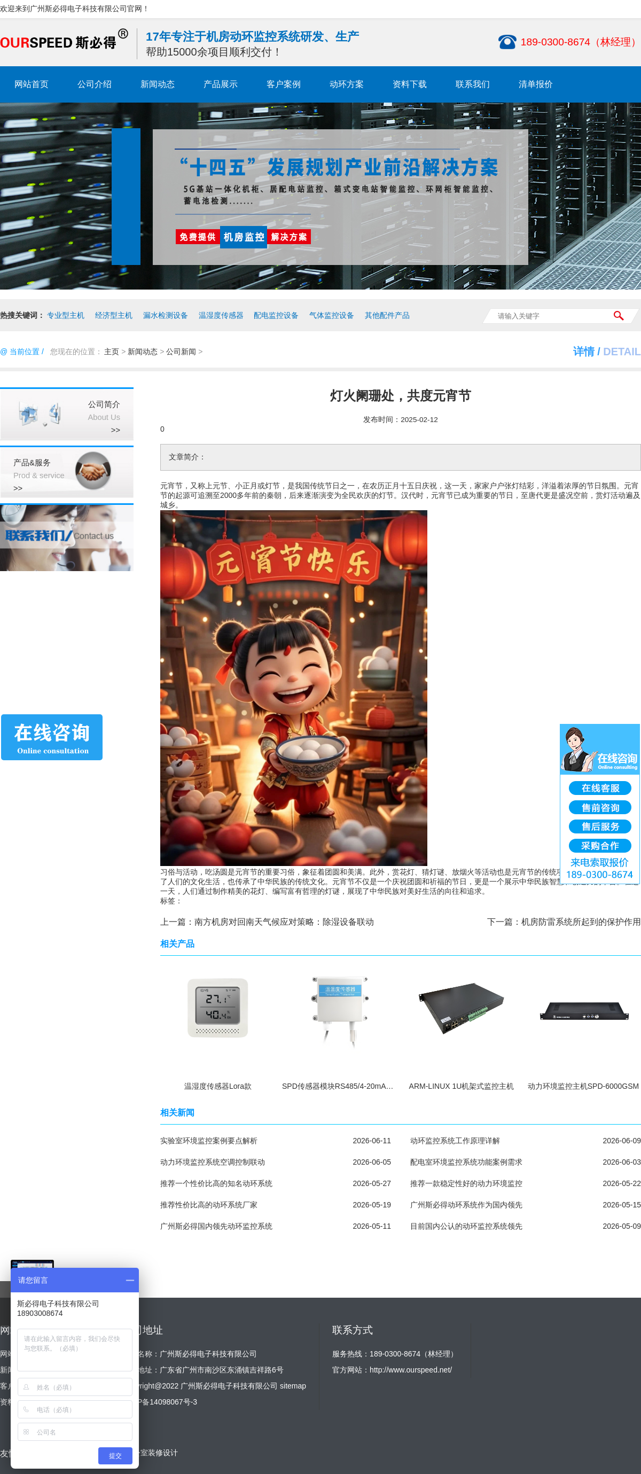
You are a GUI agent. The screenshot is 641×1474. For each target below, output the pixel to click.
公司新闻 (181, 351)
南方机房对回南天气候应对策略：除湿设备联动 (284, 921)
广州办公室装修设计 (144, 1453)
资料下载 (410, 84)
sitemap (293, 1386)
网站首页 (31, 84)
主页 (111, 351)
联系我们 (473, 84)
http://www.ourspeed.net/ (411, 1370)
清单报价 (536, 84)
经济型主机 (113, 315)
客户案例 (284, 84)
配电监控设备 (276, 315)
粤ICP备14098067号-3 (159, 1402)
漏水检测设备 (165, 315)
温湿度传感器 (221, 315)
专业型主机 (65, 315)
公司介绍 (94, 84)
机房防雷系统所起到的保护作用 (581, 921)
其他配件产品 (387, 315)
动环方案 (347, 84)
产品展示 (221, 84)
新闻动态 (157, 84)
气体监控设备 (331, 315)
